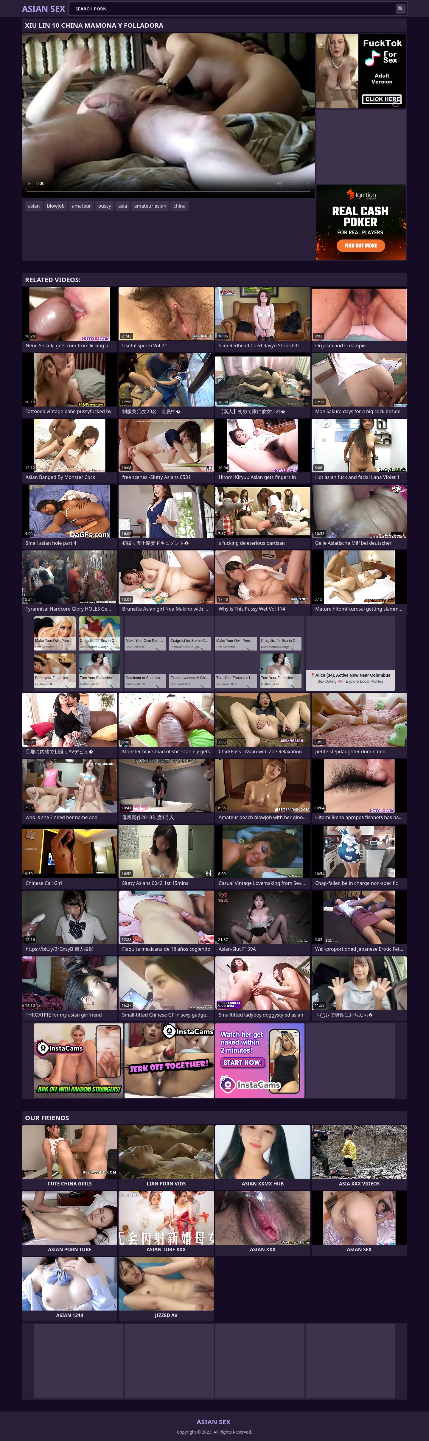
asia (122, 206)
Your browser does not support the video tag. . (168, 115)
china (179, 206)
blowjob (56, 206)
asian (34, 206)
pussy (104, 206)
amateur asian (150, 206)
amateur (81, 206)
